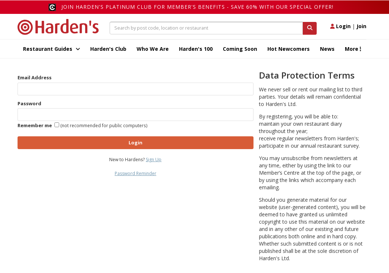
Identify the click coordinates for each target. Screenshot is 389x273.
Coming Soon (240, 48)
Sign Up (153, 159)
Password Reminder (135, 173)
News (327, 48)
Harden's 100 (196, 48)
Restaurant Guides (51, 48)
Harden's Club (108, 48)
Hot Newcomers (288, 48)
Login (340, 26)
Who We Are (153, 48)
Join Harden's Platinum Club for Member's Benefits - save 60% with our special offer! (197, 6)
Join (361, 26)
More (353, 48)
